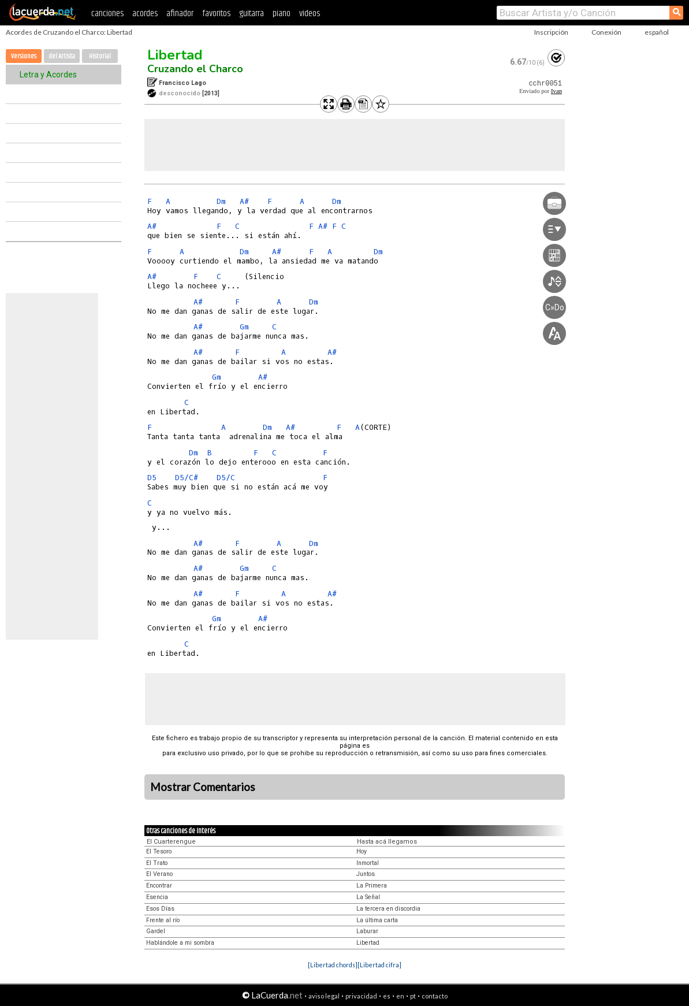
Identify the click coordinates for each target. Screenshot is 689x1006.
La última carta (377, 920)
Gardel (155, 931)
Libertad (175, 55)
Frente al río (163, 920)
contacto (435, 996)
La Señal (368, 897)
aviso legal (324, 996)
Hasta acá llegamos (387, 841)
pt (413, 996)
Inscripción (551, 32)
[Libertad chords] (332, 964)
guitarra (251, 13)
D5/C (226, 477)
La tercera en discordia (388, 908)
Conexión (606, 32)
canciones (107, 13)
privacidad (361, 996)
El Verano (159, 874)
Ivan (556, 91)
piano (282, 13)
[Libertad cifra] (379, 964)
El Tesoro (159, 851)
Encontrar (159, 885)
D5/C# (186, 477)
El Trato (156, 863)
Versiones (23, 56)
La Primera (371, 885)
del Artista (62, 56)
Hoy (361, 851)
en (400, 996)
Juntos (365, 874)
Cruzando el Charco (195, 69)
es (386, 996)
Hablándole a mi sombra (180, 942)
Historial (100, 56)
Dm (221, 201)
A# (244, 201)
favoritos (216, 13)
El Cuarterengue (171, 841)
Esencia (157, 897)
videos (309, 13)
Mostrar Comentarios (202, 787)
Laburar (367, 931)
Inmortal (367, 863)
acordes (145, 13)
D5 (152, 477)
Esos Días (160, 908)
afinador (179, 13)
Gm (244, 327)
